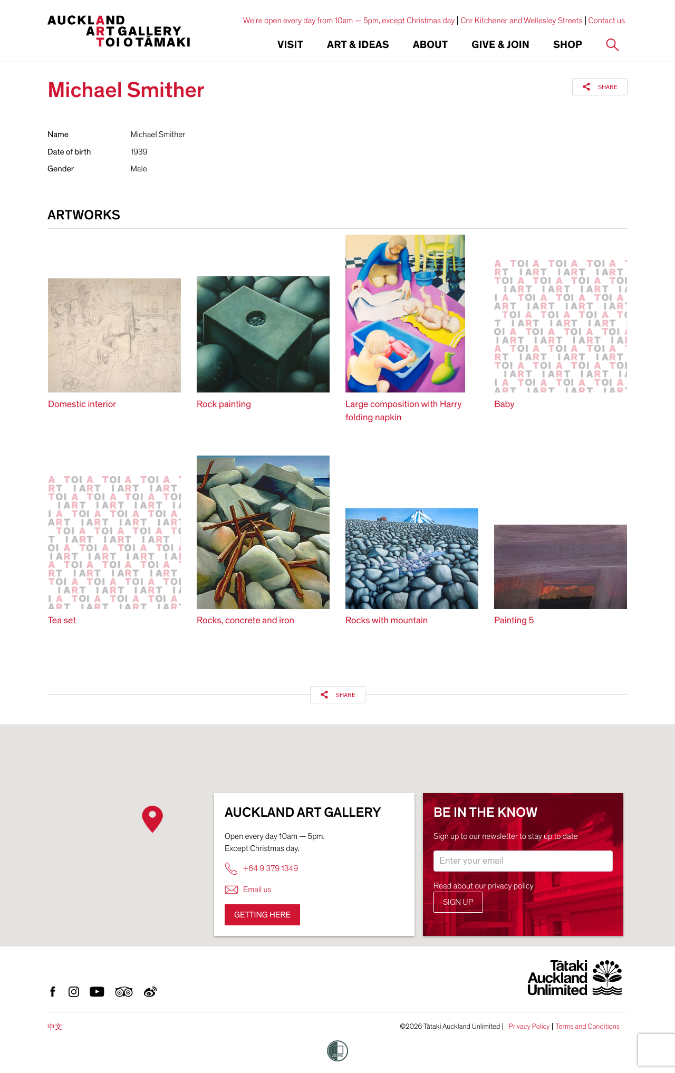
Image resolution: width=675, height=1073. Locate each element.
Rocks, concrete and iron (245, 621)
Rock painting (224, 405)
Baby (504, 405)
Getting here (262, 915)
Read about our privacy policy (483, 886)
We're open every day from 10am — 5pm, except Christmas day (349, 20)
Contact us (607, 20)
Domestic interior (82, 405)
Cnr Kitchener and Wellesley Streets (521, 20)
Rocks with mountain (386, 621)
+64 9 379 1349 (261, 868)
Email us (248, 889)
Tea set (62, 621)
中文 (54, 1027)
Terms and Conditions (587, 1026)
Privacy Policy (528, 1026)
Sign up (458, 902)
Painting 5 (514, 621)
